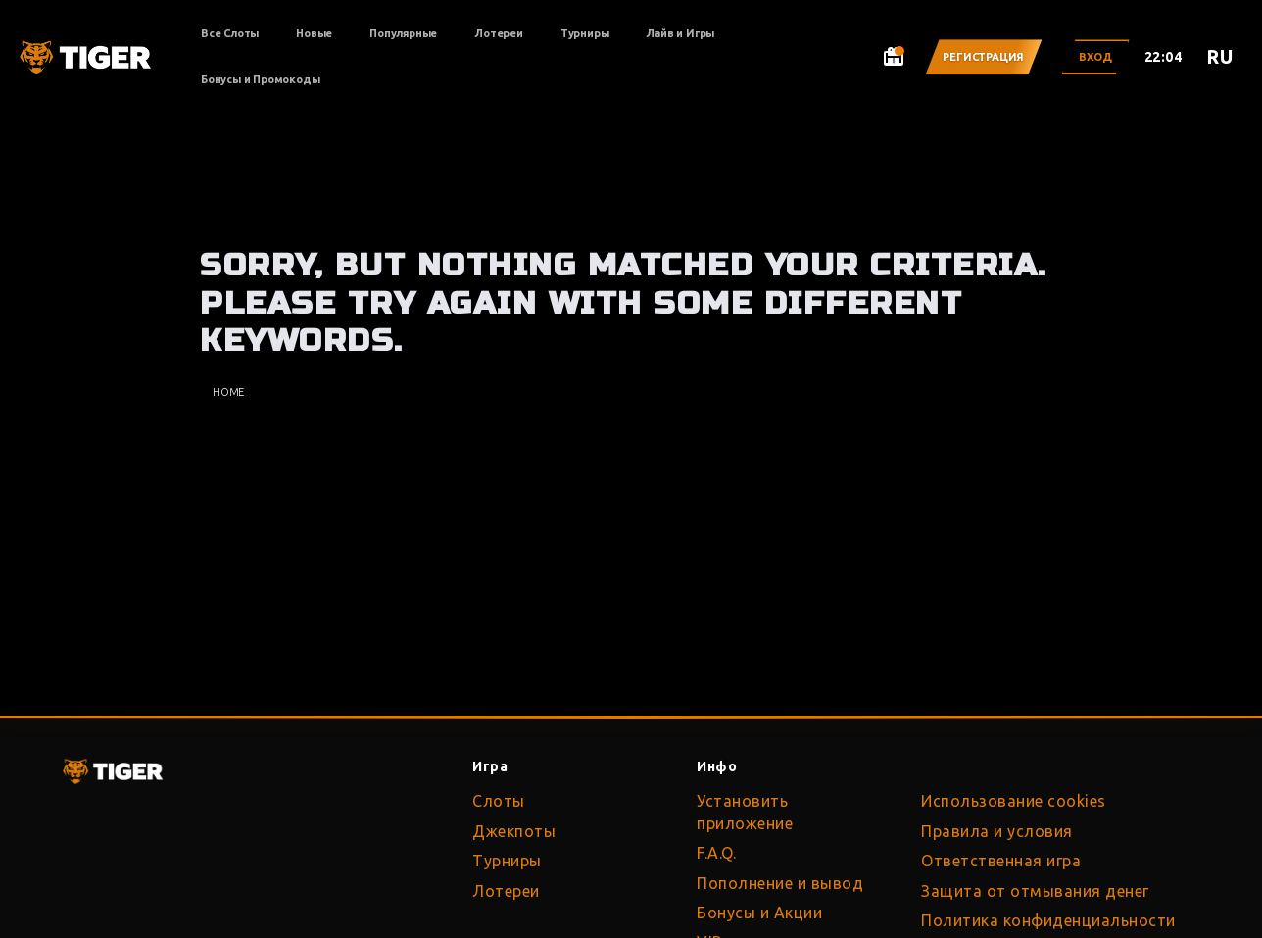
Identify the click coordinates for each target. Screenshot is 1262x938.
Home (228, 392)
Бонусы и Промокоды (260, 79)
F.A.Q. (716, 853)
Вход (1095, 57)
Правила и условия (997, 831)
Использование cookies (1013, 801)
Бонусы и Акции (759, 912)
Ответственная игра (1001, 860)
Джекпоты (514, 831)
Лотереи (498, 33)
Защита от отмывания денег (1035, 891)
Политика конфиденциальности (1048, 920)
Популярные (403, 33)
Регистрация (983, 57)
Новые (314, 33)
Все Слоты (230, 33)
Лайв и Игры (680, 33)
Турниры (584, 33)
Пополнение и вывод (780, 883)
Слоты (498, 801)
